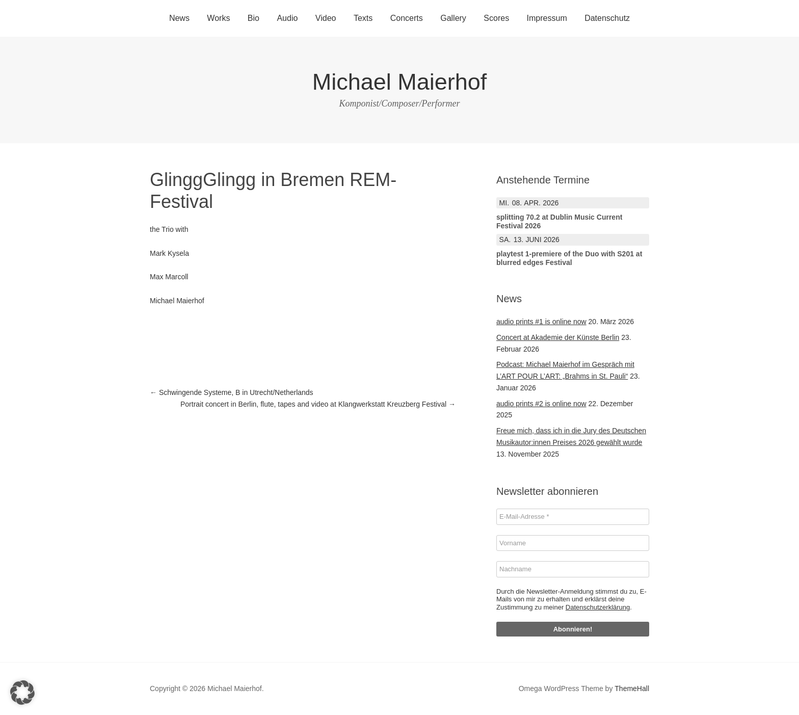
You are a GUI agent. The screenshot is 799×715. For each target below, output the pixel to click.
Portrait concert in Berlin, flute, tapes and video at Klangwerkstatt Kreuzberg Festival (318, 404)
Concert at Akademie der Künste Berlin (557, 337)
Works (218, 18)
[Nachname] (572, 569)
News (179, 18)
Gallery (453, 18)
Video (325, 18)
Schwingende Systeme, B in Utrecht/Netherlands (231, 392)
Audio (287, 18)
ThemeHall (632, 688)
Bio (253, 18)
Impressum (547, 18)
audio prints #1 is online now (541, 321)
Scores (496, 18)
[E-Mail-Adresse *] (572, 517)
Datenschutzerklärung (598, 607)
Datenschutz (607, 18)
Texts (363, 18)
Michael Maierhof (399, 82)
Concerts (406, 18)
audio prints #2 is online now (541, 404)
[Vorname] (572, 543)
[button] (22, 692)
